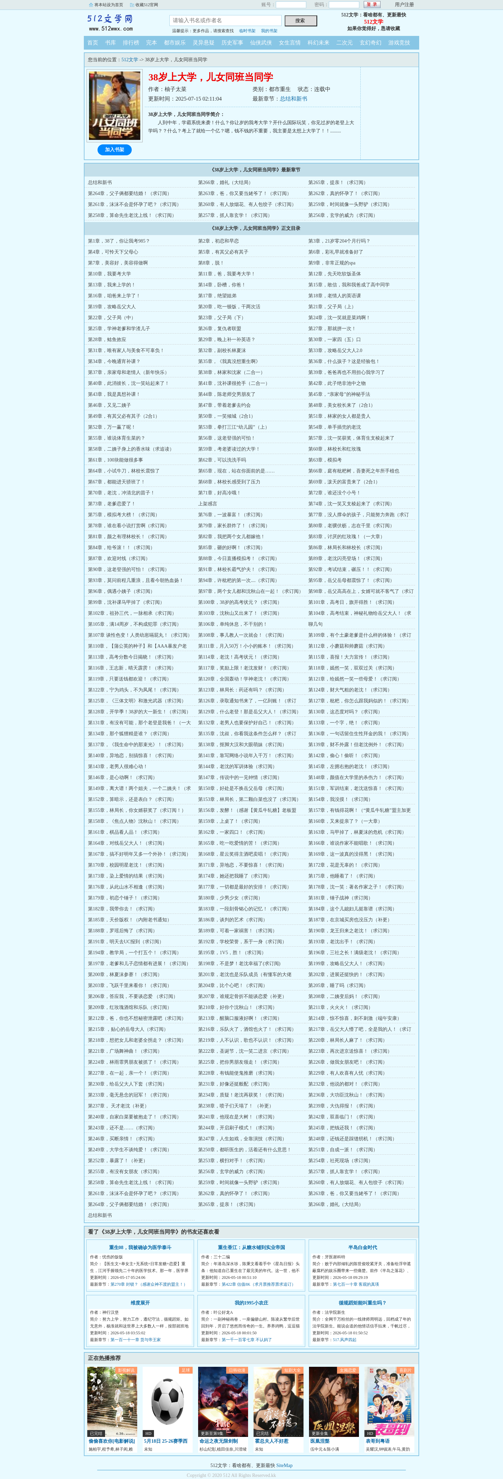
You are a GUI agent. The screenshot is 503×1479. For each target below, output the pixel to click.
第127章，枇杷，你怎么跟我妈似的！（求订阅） (359, 700)
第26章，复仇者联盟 (219, 328)
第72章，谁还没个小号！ (334, 492)
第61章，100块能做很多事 (115, 460)
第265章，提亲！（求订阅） (338, 182)
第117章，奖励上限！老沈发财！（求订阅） (244, 668)
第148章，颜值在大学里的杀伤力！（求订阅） (357, 777)
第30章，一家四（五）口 (334, 339)
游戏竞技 (399, 43)
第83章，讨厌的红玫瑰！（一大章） (346, 536)
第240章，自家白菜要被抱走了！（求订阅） (134, 1116)
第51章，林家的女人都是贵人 (339, 416)
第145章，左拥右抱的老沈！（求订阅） (350, 766)
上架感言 (207, 503)
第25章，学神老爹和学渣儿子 (119, 328)
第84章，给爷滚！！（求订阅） (121, 547)
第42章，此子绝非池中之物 (337, 383)
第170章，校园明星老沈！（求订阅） (127, 865)
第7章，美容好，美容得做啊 (118, 262)
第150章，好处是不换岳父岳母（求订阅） (242, 788)
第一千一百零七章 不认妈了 (247, 1339)
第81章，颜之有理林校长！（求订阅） (128, 536)
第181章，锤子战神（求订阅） (340, 897)
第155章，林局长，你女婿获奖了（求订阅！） (137, 810)
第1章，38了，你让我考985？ (119, 241)
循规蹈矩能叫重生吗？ (363, 1303)
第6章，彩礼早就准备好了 (335, 252)
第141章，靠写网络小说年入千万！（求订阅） (247, 755)
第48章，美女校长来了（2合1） (341, 405)
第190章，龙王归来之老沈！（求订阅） (350, 930)
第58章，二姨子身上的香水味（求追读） (131, 449)
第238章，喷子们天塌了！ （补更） (236, 1105)
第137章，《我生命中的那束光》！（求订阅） (137, 744)
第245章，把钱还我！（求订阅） (343, 1127)
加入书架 (114, 149)
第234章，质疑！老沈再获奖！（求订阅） (242, 1095)
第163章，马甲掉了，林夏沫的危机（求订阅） (357, 832)
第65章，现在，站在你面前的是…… (236, 470)
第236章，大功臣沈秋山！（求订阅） (347, 1095)
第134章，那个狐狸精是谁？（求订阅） (130, 733)
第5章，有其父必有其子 (223, 252)
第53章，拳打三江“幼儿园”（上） (233, 427)
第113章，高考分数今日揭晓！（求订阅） (132, 657)
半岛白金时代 (362, 1247)
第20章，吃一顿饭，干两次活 (229, 306)
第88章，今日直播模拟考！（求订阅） (239, 558)
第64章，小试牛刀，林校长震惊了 (124, 470)
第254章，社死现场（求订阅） (340, 1160)
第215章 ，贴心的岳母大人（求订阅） (128, 1029)
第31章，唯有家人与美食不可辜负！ (126, 350)
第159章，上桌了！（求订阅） (230, 821)
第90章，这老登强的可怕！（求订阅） (128, 569)
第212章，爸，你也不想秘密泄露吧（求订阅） (137, 1018)
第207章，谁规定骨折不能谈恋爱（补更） (242, 996)
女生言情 (290, 43)
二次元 (344, 43)
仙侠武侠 (261, 43)
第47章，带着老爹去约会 (224, 405)
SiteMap (284, 1465)
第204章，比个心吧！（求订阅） (233, 985)
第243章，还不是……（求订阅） (122, 1127)
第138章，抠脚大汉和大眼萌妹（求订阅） (242, 744)
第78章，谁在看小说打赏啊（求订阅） (128, 525)
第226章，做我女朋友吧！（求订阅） (347, 1062)
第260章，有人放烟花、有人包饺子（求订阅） (247, 204)
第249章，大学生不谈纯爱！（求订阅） (130, 1149)
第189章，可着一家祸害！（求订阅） (237, 930)
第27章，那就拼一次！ (332, 328)
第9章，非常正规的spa (332, 262)
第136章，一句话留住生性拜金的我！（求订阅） (359, 733)
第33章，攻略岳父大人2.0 (335, 350)
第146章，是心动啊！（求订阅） (122, 777)
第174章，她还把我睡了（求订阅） (235, 876)
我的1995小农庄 (251, 1303)
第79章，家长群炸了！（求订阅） (234, 525)
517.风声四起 (345, 1339)
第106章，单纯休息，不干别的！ (233, 624)
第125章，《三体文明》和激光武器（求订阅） (137, 700)
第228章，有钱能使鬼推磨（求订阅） (237, 1073)
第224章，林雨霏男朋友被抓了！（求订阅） (134, 1062)
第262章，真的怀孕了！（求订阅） (345, 193)
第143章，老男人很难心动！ (118, 766)
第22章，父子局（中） (112, 317)
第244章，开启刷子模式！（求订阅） (237, 1127)
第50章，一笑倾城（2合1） (227, 416)
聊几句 (315, 624)
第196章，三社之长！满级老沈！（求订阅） (355, 952)
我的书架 (269, 30)
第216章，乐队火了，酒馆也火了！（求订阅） (247, 1029)
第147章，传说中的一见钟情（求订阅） (240, 777)
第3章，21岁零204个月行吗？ (339, 241)
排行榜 (131, 43)
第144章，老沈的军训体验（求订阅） (237, 766)
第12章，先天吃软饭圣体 (334, 273)
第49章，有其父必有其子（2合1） (124, 416)
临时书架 (247, 30)
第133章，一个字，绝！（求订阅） (345, 722)
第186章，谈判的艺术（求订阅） (233, 919)
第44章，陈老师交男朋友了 (227, 394)
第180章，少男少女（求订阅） (230, 897)
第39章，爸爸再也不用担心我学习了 (346, 372)
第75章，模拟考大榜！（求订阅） (124, 514)
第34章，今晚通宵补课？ (114, 361)
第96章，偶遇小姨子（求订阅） (121, 591)
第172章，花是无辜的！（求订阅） (345, 865)
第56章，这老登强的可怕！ (227, 438)
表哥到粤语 (378, 1441)
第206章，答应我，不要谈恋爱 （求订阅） (133, 996)
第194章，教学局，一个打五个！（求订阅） (134, 952)
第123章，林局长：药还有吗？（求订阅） (242, 689)
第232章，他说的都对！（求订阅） (345, 1084)
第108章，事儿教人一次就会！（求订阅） (242, 635)
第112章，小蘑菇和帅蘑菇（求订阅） (347, 646)
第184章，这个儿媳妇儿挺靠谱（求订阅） (352, 908)
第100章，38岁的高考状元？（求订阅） (240, 602)
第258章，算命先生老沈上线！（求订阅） (132, 215)
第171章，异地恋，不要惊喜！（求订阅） (242, 865)
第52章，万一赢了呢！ (112, 427)
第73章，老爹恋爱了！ (112, 503)
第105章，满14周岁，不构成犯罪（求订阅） (134, 624)
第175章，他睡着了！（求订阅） (343, 876)
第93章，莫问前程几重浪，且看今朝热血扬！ (136, 580)
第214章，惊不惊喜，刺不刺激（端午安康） (355, 1018)
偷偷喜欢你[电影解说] (112, 1441)
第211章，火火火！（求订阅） (340, 1007)
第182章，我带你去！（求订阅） (122, 908)
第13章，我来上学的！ (112, 284)
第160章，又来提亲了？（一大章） (345, 821)
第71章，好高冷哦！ (219, 492)
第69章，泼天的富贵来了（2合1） (344, 481)
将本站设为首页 (108, 4)
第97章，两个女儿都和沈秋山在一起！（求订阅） (251, 591)
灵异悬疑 (204, 43)
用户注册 (404, 4)
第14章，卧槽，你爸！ (222, 284)
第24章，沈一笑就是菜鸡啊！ (339, 317)
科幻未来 (319, 43)
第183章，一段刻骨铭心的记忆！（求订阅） (245, 908)
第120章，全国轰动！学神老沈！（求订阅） (245, 679)
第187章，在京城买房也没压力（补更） (350, 919)
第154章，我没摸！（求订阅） (340, 799)
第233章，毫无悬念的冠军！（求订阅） (130, 1095)
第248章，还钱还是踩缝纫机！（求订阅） (352, 1138)
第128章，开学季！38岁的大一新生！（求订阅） (139, 711)
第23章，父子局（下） (222, 317)
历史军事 (232, 43)
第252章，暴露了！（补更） (118, 1160)
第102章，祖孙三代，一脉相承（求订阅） (132, 613)
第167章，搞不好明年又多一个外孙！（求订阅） (139, 854)
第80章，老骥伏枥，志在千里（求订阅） (351, 525)
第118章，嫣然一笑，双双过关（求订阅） (352, 668)
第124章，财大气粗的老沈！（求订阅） (350, 689)
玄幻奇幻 (371, 43)
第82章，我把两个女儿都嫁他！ (231, 536)
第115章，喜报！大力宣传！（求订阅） (350, 657)
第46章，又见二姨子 (109, 405)
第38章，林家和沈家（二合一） (231, 372)
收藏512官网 (147, 4)
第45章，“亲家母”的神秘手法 (339, 394)
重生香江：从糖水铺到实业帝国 (251, 1247)
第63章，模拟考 (325, 460)
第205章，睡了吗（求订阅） (338, 985)
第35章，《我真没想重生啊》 (229, 361)
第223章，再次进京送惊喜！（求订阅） (350, 1051)
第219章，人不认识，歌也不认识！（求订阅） (247, 1040)
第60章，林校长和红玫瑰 (334, 449)
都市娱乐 (175, 43)
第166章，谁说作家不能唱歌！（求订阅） (352, 843)
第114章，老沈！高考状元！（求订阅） (240, 657)
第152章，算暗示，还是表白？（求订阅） (132, 799)
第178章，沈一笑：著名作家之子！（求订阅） (357, 887)
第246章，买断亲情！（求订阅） (122, 1138)
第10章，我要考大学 (109, 273)
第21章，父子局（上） (332, 306)
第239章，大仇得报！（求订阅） (343, 1105)
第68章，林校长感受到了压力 (229, 481)
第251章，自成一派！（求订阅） (343, 1149)
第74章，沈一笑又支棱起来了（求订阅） (351, 503)
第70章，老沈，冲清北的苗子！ (121, 492)
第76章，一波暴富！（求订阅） (231, 514)
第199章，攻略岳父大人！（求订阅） (347, 963)
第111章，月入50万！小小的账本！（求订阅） (247, 646)
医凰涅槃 (320, 1441)
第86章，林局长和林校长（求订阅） (346, 547)
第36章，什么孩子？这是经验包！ (344, 361)
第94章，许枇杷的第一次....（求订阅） (239, 580)
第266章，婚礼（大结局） (225, 182)
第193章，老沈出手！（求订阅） (343, 941)
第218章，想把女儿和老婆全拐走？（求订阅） (137, 1040)
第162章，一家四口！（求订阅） (233, 832)
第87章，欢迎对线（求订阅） (119, 558)
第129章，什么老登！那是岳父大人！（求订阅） (249, 711)
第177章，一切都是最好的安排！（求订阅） (245, 887)
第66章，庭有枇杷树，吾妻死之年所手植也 (353, 470)
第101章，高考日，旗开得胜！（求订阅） (352, 602)
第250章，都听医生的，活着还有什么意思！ (245, 1149)
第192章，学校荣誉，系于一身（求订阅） (242, 941)
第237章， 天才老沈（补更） (118, 1105)
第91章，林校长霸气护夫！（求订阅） (239, 569)
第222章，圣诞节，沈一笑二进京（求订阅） (245, 1051)
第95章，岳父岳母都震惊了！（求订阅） (351, 580)
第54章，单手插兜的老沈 (334, 427)
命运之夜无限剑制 (218, 1441)
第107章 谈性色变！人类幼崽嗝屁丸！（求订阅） (140, 635)
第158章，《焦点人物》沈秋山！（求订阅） (134, 821)
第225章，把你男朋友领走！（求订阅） (240, 1062)
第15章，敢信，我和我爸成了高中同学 (349, 284)
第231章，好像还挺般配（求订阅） (235, 1084)
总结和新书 (293, 99)
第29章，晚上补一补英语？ (227, 339)
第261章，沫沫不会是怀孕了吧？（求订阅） (134, 204)
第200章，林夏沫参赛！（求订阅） (125, 974)
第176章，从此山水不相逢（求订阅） (127, 887)
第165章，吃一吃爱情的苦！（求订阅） (240, 843)
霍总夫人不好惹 (271, 1441)
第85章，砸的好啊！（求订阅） (231, 547)
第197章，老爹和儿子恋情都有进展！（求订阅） (139, 963)
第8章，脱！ (211, 262)
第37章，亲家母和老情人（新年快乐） (128, 372)
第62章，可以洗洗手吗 (222, 460)
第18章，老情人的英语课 (334, 295)
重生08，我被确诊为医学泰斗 (140, 1247)
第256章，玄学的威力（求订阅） (343, 215)
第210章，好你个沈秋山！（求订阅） (237, 1007)
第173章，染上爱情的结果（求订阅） (127, 876)
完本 (151, 43)
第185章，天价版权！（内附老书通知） (130, 919)
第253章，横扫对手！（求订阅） (233, 1160)
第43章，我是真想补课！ (114, 394)
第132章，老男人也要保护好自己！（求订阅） (247, 722)
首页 (92, 43)
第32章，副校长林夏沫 (222, 350)
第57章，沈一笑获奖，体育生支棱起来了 (351, 438)
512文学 (121, 22)
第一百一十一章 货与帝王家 (136, 1339)
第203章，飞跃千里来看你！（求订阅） (130, 985)
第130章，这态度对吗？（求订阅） (345, 711)
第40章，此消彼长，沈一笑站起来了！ (128, 383)
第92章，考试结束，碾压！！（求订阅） (351, 569)
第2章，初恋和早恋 (218, 241)
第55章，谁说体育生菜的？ (116, 438)
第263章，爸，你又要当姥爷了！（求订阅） (245, 193)
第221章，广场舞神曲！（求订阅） (125, 1051)
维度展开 (140, 1303)
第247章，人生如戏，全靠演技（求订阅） (242, 1138)
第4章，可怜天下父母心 (113, 252)
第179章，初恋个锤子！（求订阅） (125, 897)
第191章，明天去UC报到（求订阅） (126, 941)
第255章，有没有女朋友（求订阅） (125, 1171)
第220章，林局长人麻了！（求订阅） (347, 1040)
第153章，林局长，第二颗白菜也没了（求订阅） (249, 799)
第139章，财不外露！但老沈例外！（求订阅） (357, 744)
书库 (110, 43)
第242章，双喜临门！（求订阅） (343, 1116)
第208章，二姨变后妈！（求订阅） (345, 996)
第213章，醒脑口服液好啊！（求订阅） (240, 1018)
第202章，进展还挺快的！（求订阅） (347, 974)
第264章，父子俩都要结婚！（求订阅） (130, 193)
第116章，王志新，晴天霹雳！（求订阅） (132, 668)
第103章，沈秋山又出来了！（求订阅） (240, 613)
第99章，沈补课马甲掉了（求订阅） (126, 602)
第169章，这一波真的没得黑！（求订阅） (352, 854)
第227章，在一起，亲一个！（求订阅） (130, 1073)
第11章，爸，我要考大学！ (226, 273)
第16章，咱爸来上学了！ (114, 295)
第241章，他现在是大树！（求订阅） (237, 1116)
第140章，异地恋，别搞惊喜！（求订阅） (132, 755)
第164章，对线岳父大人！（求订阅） (127, 843)
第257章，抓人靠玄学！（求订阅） (235, 215)
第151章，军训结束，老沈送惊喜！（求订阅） (357, 788)
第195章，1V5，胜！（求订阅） (232, 952)
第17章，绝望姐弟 (217, 295)
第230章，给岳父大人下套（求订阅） (127, 1084)
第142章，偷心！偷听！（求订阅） (345, 755)
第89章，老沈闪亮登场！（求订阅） (346, 558)
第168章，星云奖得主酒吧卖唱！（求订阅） (245, 854)
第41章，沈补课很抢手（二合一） (234, 383)
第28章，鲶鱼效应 (107, 339)
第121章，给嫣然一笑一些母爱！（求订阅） (355, 679)
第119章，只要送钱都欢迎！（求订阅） (129, 679)
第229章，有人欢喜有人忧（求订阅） (347, 1073)
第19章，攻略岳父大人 (112, 306)
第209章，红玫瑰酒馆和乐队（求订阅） (130, 1007)
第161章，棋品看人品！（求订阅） (125, 832)
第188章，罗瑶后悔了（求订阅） (122, 930)
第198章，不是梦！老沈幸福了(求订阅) (239, 963)
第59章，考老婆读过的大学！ (229, 449)
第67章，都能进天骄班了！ (116, 481)
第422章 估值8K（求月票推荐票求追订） (259, 1284)
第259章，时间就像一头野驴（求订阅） (350, 204)
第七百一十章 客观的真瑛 (356, 1284)
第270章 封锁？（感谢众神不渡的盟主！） (149, 1284)
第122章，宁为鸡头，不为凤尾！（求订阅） (134, 689)
